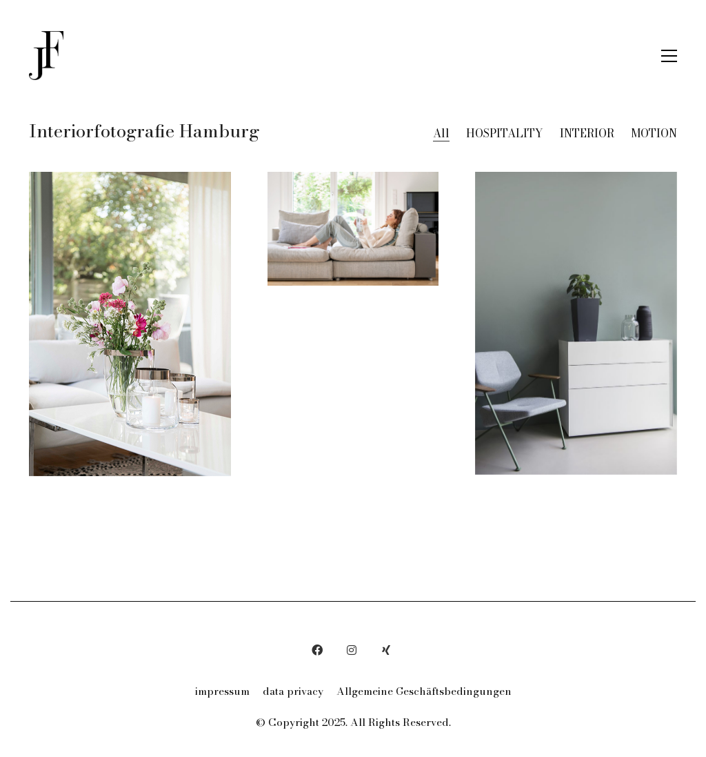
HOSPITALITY (504, 133)
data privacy (293, 691)
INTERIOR (587, 133)
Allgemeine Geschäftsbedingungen (424, 691)
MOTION (654, 133)
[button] (669, 56)
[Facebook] (317, 650)
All (441, 133)
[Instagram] (351, 650)
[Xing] (386, 650)
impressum (222, 691)
